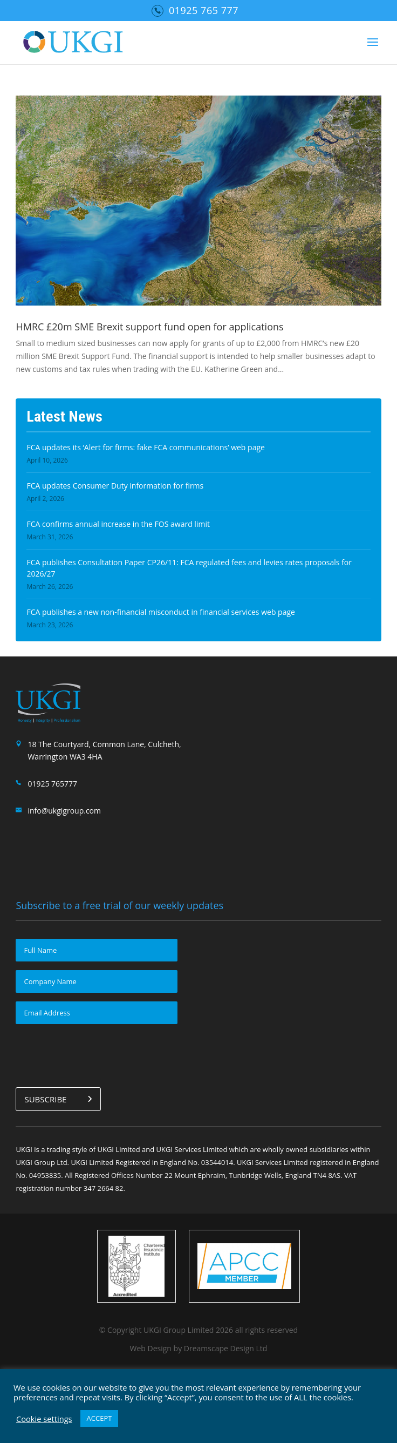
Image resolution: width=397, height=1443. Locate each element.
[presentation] (98, 1054)
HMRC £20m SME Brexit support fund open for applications (149, 326)
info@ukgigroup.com (64, 810)
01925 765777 (52, 783)
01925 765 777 (203, 10)
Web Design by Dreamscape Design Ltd (199, 1347)
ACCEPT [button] (99, 1418)
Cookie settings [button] (44, 1419)
